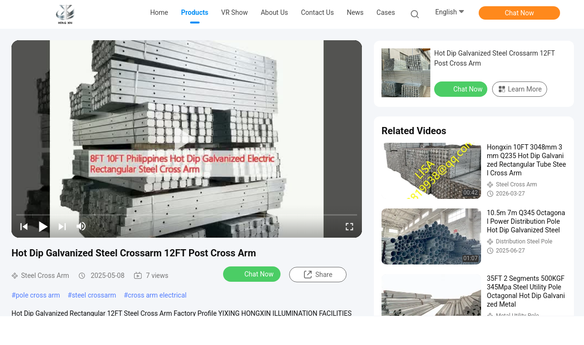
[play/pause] (43, 226)
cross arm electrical (157, 295)
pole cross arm (38, 295)
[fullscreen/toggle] (349, 226)
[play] (187, 139)
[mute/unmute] (81, 226)
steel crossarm (94, 295)
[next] (62, 226)
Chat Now (519, 13)
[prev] (24, 226)
